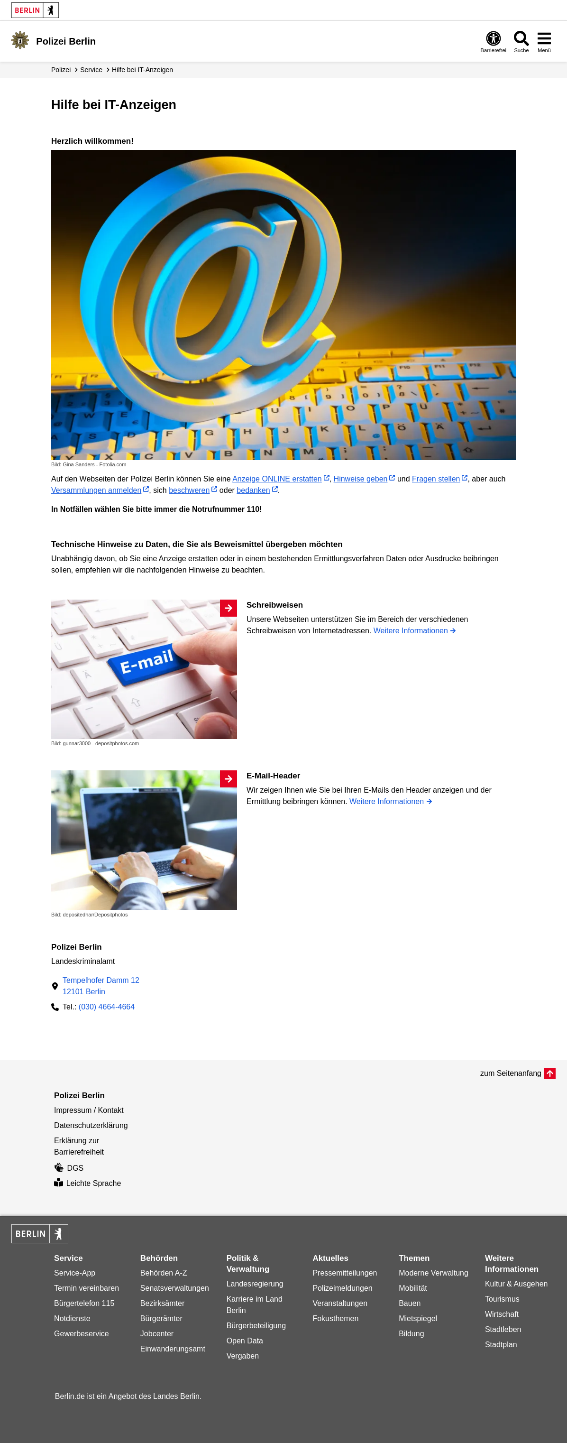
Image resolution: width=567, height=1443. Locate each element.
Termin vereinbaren (86, 1288)
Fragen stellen (436, 479)
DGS (68, 1168)
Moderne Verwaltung (433, 1273)
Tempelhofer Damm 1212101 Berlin (101, 986)
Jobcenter (157, 1334)
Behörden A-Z (163, 1273)
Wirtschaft (502, 1314)
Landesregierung (255, 1284)
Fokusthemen (335, 1318)
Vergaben (243, 1356)
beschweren (189, 490)
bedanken (253, 490)
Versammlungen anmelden (96, 490)
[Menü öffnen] (544, 41)
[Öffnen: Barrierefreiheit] (493, 41)
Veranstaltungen (339, 1303)
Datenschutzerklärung (91, 1125)
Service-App (74, 1273)
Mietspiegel (418, 1318)
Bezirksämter (162, 1303)
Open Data (245, 1341)
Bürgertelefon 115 (84, 1303)
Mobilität (413, 1288)
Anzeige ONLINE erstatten (277, 479)
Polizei (61, 70)
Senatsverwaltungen (174, 1288)
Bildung (411, 1334)
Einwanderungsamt (172, 1349)
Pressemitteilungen (344, 1273)
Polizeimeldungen (342, 1288)
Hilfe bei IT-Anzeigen (142, 70)
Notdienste (72, 1318)
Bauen (410, 1303)
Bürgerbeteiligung (256, 1326)
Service (91, 70)
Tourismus (502, 1299)
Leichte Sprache (87, 1183)
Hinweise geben (361, 479)
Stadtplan (501, 1345)
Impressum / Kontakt (89, 1110)
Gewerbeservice (81, 1334)
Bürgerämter (161, 1318)
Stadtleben (503, 1329)
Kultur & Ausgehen (516, 1284)
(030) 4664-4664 (107, 1007)
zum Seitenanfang (510, 1073)
